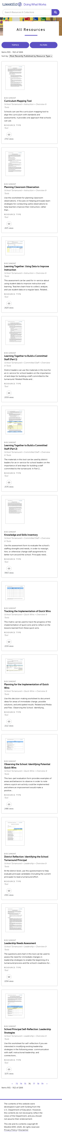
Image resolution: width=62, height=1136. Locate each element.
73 (17, 1084)
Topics (15, 45)
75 (25, 1084)
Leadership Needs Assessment (20, 943)
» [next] (46, 1084)
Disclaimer (23, 1130)
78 (38, 1084)
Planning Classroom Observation (21, 187)
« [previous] (12, 1084)
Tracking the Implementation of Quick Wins (27, 611)
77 (34, 1084)
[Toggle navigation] (57, 4)
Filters (43, 45)
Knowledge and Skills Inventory (21, 535)
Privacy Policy (10, 1130)
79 (42, 1084)
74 (21, 1084)
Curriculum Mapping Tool (18, 101)
